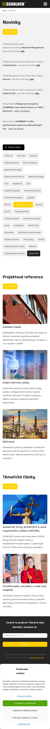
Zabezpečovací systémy (14, 253)
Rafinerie (8, 441)
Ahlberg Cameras (11, 162)
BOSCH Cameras (30, 162)
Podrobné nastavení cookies (25, 718)
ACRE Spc (21, 155)
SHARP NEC (33, 225)
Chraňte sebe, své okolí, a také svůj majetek (24, 588)
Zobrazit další (10, 31)
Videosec (32, 246)
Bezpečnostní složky (13, 169)
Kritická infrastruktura (13, 197)
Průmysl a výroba (11, 218)
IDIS (28, 183)
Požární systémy (22, 211)
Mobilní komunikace (23, 204)
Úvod (4, 10)
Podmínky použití (36, 657)
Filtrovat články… (13, 147)
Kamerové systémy (32, 190)
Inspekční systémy (12, 190)
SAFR (6, 225)
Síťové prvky (28, 239)
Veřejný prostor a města (14, 246)
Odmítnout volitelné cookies (25, 710)
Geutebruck (17, 183)
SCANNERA (19, 225)
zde (22, 51)
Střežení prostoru (11, 239)
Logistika (31, 197)
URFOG (41, 239)
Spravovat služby (24, 696)
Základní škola (12, 327)
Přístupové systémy (31, 218)
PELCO (7, 211)
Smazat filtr (34, 253)
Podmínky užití (24, 724)
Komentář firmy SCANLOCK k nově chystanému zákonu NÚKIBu (24, 529)
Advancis (33, 155)
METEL (7, 204)
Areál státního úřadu (16, 382)
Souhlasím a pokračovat (25, 703)
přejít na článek (22, 111)
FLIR (6, 183)
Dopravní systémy (35, 176)
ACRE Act (8, 155)
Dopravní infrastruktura (14, 176)
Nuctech (39, 204)
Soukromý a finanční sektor (29, 232)
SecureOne (9, 232)
